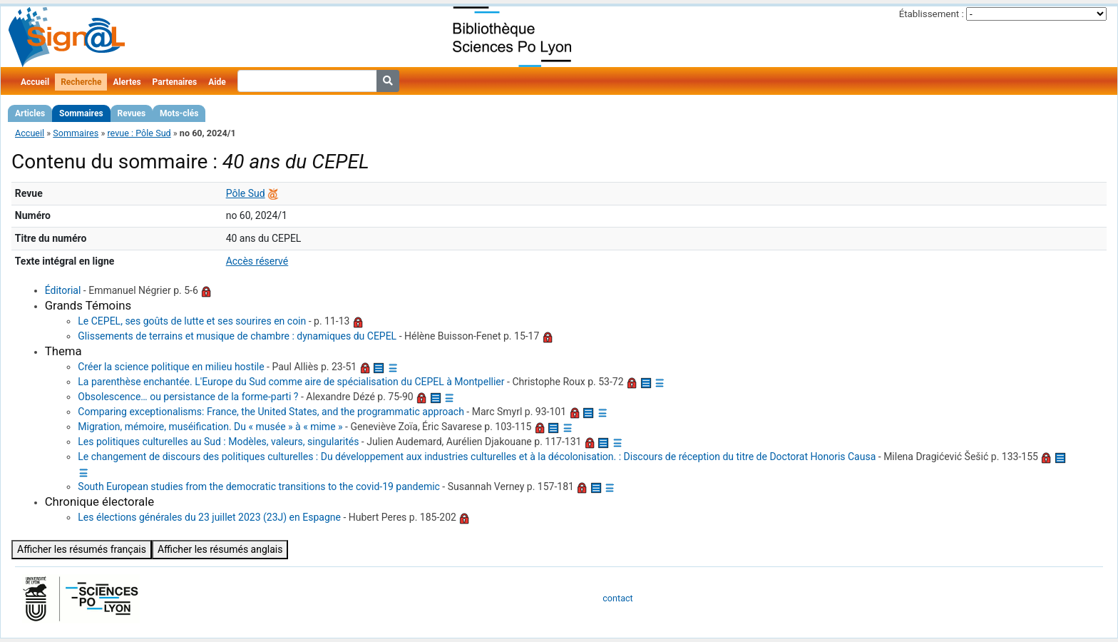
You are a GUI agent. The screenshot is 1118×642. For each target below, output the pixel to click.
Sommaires (81, 113)
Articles (30, 113)
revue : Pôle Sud (138, 133)
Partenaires (175, 82)
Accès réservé (257, 261)
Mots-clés (179, 113)
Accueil (35, 82)
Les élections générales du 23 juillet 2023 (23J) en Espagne (209, 517)
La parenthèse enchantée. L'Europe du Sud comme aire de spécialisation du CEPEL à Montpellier (291, 381)
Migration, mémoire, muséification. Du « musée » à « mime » (210, 426)
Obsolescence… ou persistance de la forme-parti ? (188, 396)
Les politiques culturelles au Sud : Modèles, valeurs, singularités (218, 441)
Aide (216, 82)
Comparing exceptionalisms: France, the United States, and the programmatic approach (271, 411)
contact (617, 598)
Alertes (126, 82)
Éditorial (63, 290)
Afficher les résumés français (81, 549)
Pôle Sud (245, 193)
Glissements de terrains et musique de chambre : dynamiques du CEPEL (237, 336)
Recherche (81, 82)
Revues (132, 113)
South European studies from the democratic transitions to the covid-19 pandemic (259, 486)
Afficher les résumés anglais (220, 549)
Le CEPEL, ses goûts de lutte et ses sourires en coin (192, 321)
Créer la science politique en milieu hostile (171, 366)
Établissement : (931, 14)
